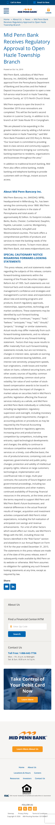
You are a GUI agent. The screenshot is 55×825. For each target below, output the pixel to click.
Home (7, 19)
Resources (14, 778)
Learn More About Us (27, 749)
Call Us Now (13, 2)
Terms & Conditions (39, 813)
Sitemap (11, 813)
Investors (27, 778)
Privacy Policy (23, 813)
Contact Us (40, 778)
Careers (37, 773)
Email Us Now (41, 2)
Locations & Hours (22, 773)
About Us (17, 19)
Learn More (27, 699)
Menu (6, 13)
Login (48, 11)
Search (17, 634)
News (27, 19)
